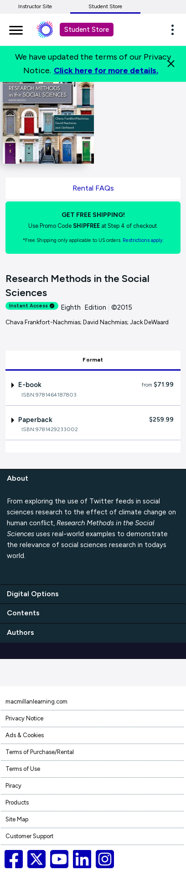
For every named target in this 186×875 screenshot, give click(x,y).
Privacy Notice (24, 718)
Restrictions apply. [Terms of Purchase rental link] (143, 240)
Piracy (13, 785)
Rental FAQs (93, 188)
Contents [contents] (23, 612)
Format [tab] (93, 360)
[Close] (171, 63)
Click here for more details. (106, 70)
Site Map (16, 819)
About (17, 478)
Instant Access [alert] (32, 306)
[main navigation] (16, 28)
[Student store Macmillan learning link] (51, 29)
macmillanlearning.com (36, 701)
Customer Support (29, 836)
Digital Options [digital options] (33, 593)
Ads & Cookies (24, 735)
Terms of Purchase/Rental (39, 752)
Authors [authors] (20, 632)
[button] (175, 29)
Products (17, 802)
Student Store (105, 6)
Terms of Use (22, 768)
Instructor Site (35, 6)
